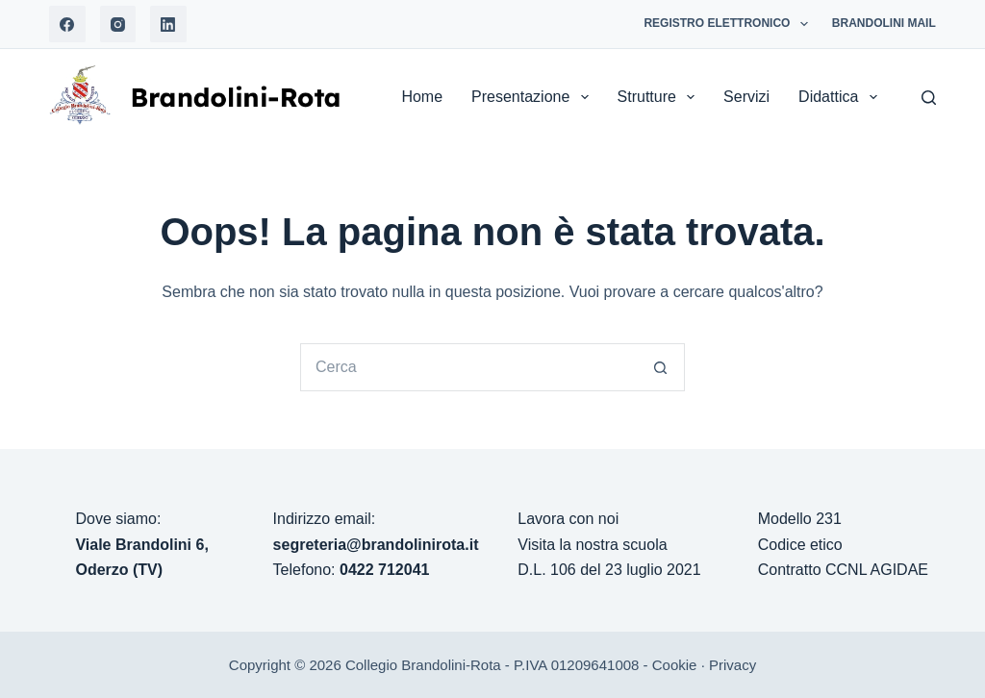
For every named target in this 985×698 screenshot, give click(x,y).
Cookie (674, 665)
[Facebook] (67, 24)
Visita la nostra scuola (592, 544)
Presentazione (533, 97)
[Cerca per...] (468, 367)
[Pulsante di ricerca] (661, 367)
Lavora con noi (568, 519)
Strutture (660, 97)
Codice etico (800, 544)
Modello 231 (800, 519)
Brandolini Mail (884, 23)
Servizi (746, 96)
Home (421, 96)
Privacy (732, 665)
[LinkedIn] (168, 24)
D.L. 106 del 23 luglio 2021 (609, 569)
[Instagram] (118, 24)
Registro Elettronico (729, 24)
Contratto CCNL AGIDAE (843, 569)
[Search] (929, 97)
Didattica (841, 97)
